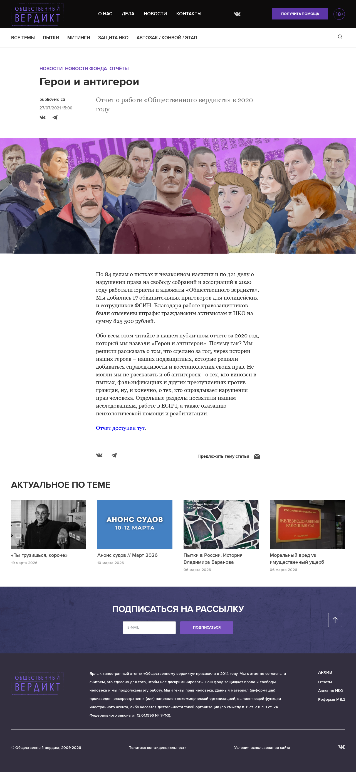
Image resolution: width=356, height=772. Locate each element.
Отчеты (325, 682)
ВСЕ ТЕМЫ (23, 38)
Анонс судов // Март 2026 (127, 555)
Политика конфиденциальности (157, 747)
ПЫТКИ (51, 38)
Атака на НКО (330, 690)
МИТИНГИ (78, 38)
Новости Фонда (86, 69)
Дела (128, 14)
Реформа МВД (331, 699)
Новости (155, 14)
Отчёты (119, 69)
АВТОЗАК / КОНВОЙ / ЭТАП (167, 38)
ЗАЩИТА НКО (113, 38)
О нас (105, 14)
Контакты (188, 14)
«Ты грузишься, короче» (39, 555)
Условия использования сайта (262, 747)
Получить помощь (300, 14)
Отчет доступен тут (120, 428)
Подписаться (207, 627)
